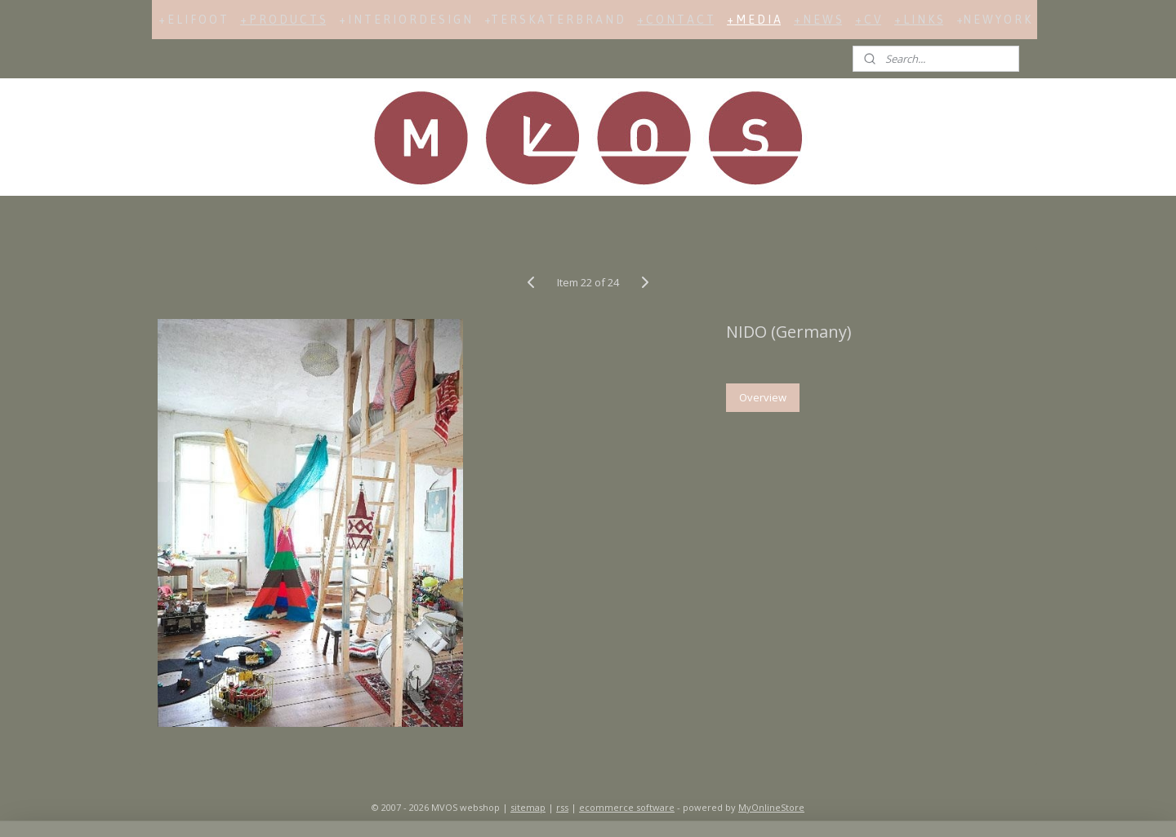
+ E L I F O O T (192, 19)
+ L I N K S (918, 19)
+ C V (868, 19)
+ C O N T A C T (675, 19)
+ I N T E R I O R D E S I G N (405, 19)
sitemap (528, 807)
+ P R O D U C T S (283, 19)
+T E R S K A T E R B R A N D (554, 19)
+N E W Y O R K (993, 19)
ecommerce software (627, 807)
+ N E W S (818, 19)
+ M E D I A (754, 19)
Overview (762, 397)
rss (562, 807)
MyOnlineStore (771, 807)
